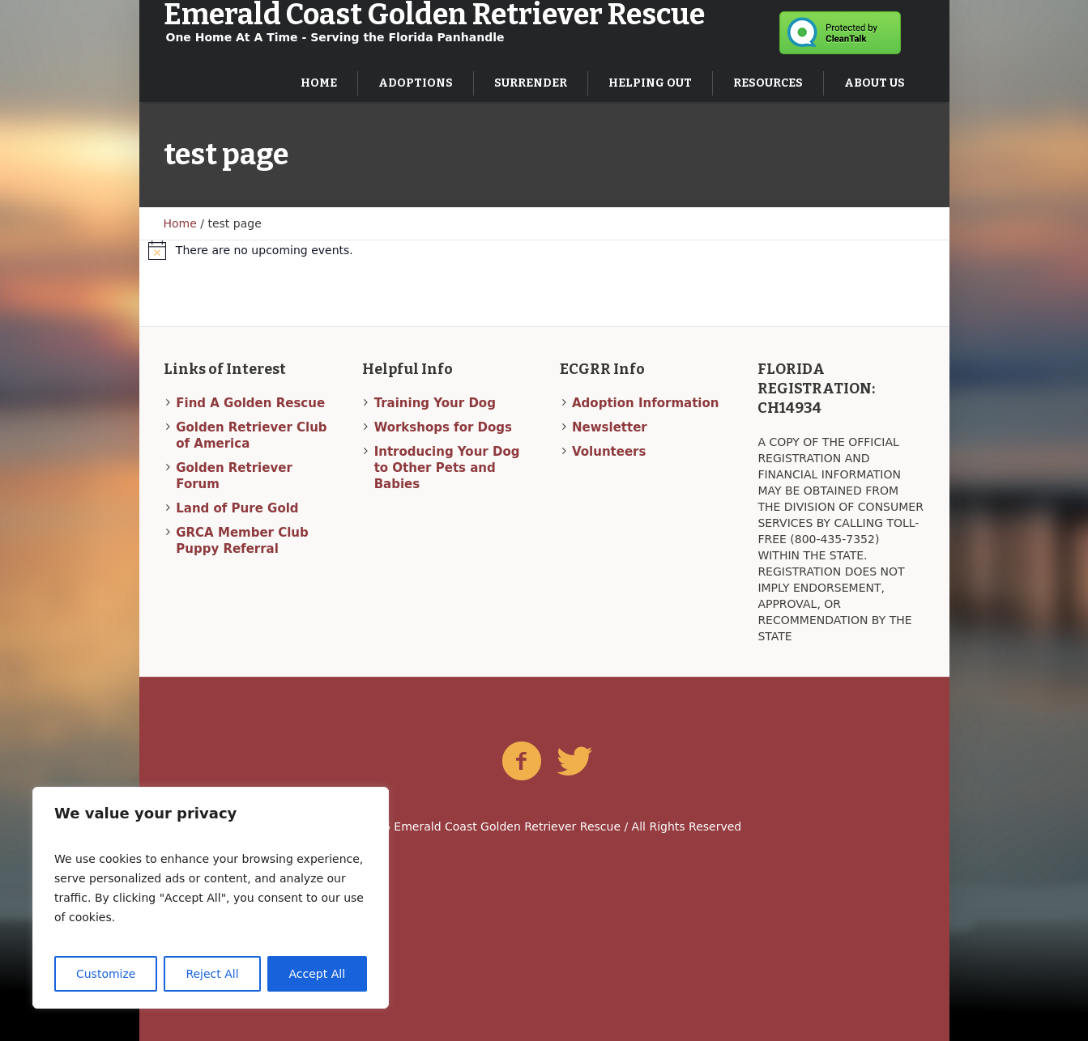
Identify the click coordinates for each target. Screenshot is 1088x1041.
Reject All (212, 973)
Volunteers (609, 451)
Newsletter (609, 427)
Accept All (317, 973)
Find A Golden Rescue (250, 403)
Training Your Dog (435, 403)
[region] (210, 898)
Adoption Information (645, 403)
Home (180, 223)
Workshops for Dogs (443, 427)
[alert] (544, 250)
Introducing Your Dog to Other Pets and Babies (447, 467)
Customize (106, 973)
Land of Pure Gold (237, 508)
